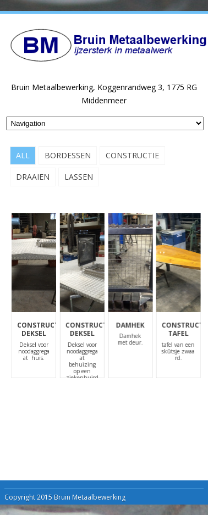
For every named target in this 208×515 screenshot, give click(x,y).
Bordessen (68, 155)
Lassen (78, 176)
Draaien (33, 176)
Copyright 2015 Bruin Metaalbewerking (64, 497)
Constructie (132, 155)
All (23, 155)
